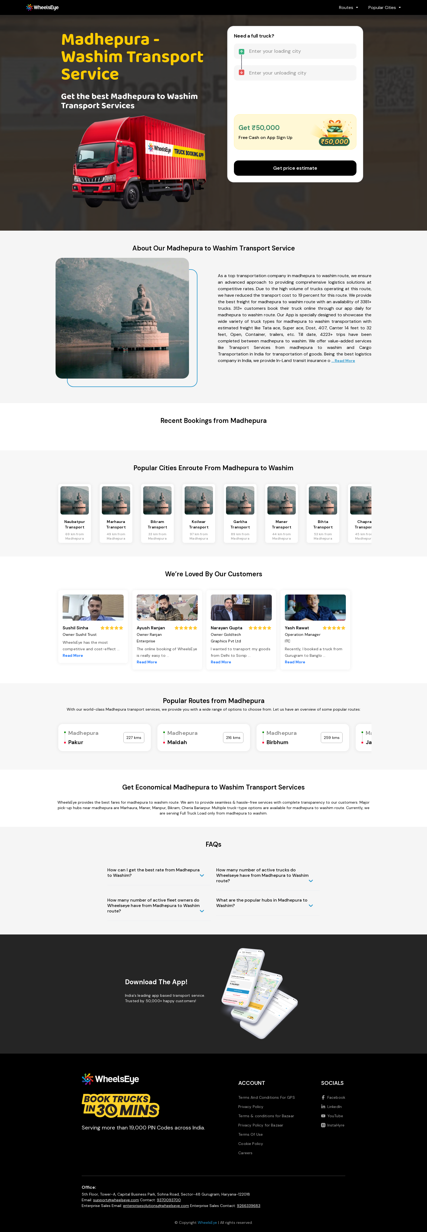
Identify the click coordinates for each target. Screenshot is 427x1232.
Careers (245, 1152)
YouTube (332, 1115)
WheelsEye (207, 1222)
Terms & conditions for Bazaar (266, 1115)
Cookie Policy (250, 1143)
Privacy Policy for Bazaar (260, 1125)
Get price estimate (295, 168)
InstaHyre (332, 1125)
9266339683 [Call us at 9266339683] (248, 1205)
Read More (73, 655)
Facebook (333, 1097)
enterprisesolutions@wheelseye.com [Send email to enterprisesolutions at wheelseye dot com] (156, 1205)
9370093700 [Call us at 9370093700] (169, 1199)
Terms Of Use (250, 1134)
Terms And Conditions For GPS (266, 1097)
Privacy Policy (250, 1106)
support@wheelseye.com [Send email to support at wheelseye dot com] (116, 1199)
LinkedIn (331, 1106)
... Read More (343, 360)
